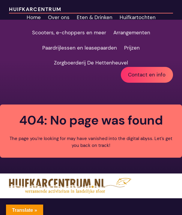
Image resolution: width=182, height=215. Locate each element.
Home (34, 17)
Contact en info (147, 74)
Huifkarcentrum (35, 9)
